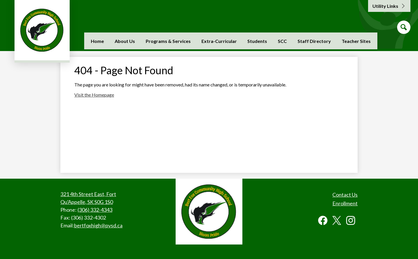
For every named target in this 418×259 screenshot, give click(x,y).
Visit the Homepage (94, 94)
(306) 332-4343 (95, 210)
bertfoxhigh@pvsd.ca (98, 225)
